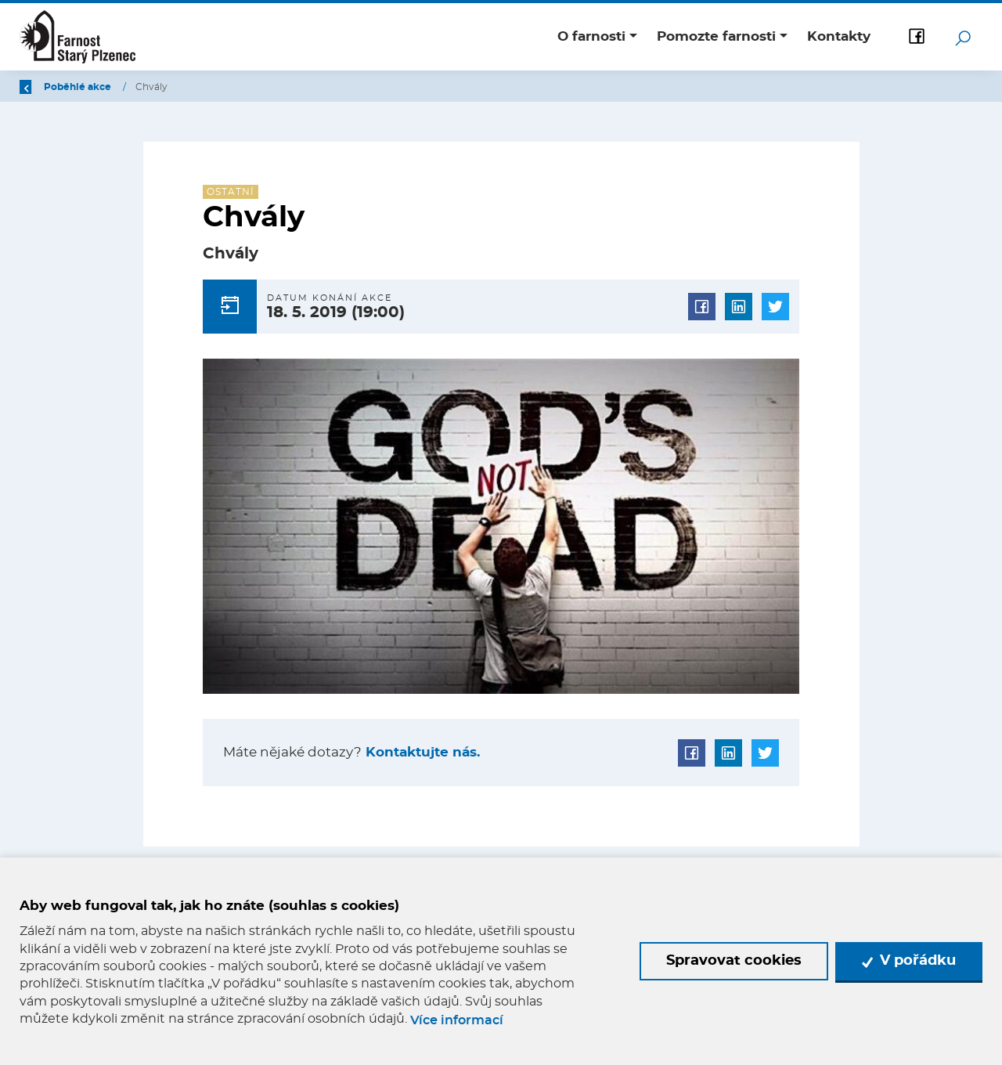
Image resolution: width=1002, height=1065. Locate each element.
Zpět (41, 87)
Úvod (100, 87)
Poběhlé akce (171, 87)
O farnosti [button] (591, 36)
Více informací (456, 1020)
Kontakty (838, 36)
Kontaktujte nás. (421, 752)
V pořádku (909, 961)
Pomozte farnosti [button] (716, 36)
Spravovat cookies (734, 961)
